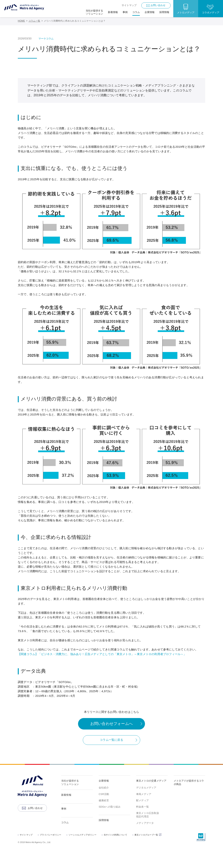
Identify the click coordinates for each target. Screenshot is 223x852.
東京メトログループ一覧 (148, 835)
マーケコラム (46, 38)
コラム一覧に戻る (111, 739)
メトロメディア (186, 12)
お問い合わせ (158, 5)
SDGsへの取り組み (110, 806)
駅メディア (142, 800)
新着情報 (66, 794)
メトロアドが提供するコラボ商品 (189, 782)
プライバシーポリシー (50, 835)
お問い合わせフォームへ (111, 723)
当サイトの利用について (115, 835)
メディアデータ (145, 823)
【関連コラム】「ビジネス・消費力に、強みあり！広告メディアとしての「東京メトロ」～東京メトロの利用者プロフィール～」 (102, 654)
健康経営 (104, 800)
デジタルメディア (146, 787)
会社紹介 (104, 787)
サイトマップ (129, 5)
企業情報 (104, 780)
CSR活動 (104, 794)
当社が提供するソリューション (70, 782)
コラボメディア (210, 12)
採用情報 (104, 820)
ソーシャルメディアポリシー (82, 835)
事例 (63, 808)
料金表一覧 (142, 806)
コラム (65, 822)
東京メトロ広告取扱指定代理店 (147, 815)
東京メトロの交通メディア (151, 780)
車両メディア (143, 794)
